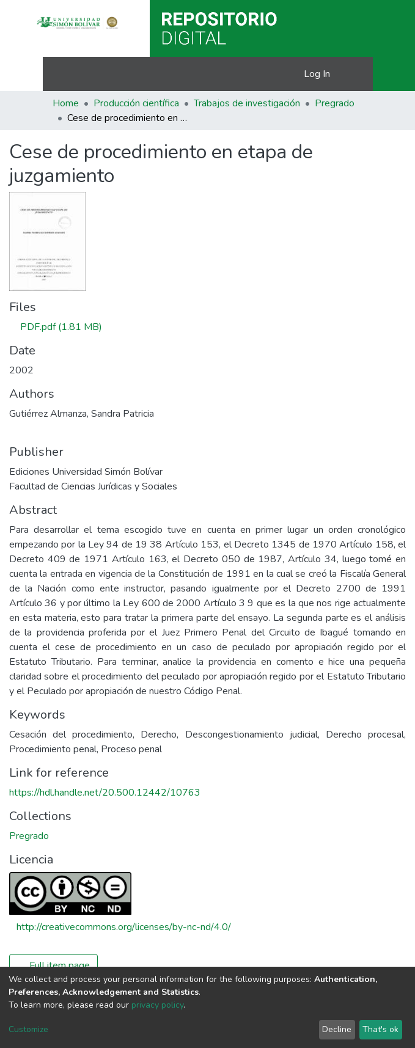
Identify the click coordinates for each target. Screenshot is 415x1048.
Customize (28, 1029)
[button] (292, 74)
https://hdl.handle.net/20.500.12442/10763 (104, 792)
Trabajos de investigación (247, 103)
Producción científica (136, 103)
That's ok (380, 1029)
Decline (336, 1029)
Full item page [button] (53, 965)
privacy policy (157, 1005)
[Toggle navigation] (356, 74)
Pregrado (334, 103)
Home (66, 103)
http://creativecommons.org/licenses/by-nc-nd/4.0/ (123, 927)
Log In (317, 74)
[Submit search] (274, 74)
